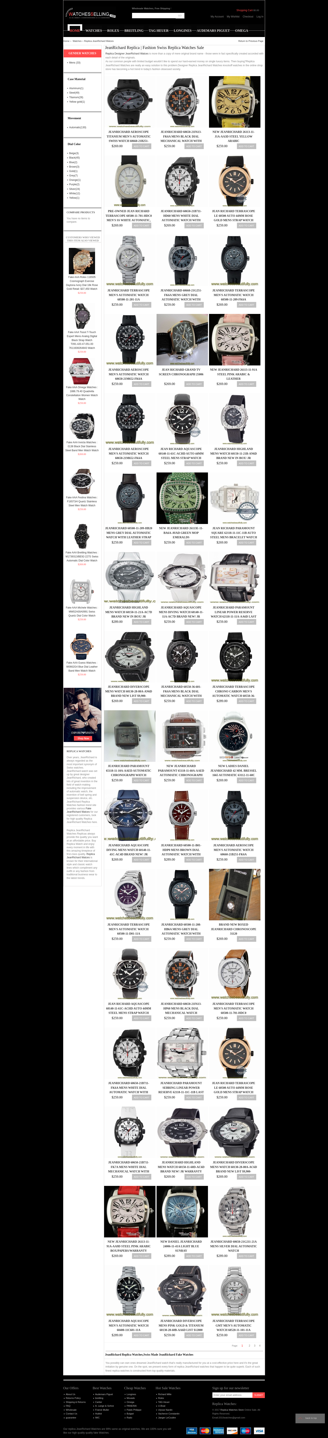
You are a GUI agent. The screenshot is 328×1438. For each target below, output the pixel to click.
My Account (217, 16)
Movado (131, 1398)
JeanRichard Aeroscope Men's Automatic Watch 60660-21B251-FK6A (233, 850)
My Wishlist (233, 16)
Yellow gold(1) (77, 101)
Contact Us (71, 1413)
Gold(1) (73, 171)
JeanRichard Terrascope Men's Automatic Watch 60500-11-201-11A (128, 295)
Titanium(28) (76, 97)
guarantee (71, 1417)
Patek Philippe (134, 1410)
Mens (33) (75, 62)
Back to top (311, 1418)
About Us (70, 1394)
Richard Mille (165, 1394)
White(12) (74, 193)
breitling (99, 1398)
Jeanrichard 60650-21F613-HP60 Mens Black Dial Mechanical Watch (181, 1008)
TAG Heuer (164, 1402)
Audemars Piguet (104, 1394)
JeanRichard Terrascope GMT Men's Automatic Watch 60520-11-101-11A (233, 1325)
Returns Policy (73, 1398)
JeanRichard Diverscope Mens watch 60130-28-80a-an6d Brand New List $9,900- (128, 691)
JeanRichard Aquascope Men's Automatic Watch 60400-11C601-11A (128, 1325)
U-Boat (161, 1406)
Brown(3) (74, 166)
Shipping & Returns (76, 1402)
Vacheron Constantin (169, 1413)
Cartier (98, 1402)
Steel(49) (74, 92)
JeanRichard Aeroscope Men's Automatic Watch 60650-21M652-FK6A (128, 374)
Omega (130, 1402)
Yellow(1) (74, 197)
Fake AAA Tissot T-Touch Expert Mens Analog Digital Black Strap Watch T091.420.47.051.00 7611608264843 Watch (82, 340)
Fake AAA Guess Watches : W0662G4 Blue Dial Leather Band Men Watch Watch (82, 666)
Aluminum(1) (76, 88)
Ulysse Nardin (165, 1410)
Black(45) (74, 157)
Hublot (98, 1413)
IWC (97, 1417)
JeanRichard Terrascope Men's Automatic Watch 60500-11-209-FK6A (233, 295)
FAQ (68, 1406)
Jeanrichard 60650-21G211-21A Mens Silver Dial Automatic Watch (233, 1246)
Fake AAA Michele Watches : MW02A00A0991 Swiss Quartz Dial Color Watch (82, 611)
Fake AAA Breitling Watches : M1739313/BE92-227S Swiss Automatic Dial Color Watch (81, 556)
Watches (77, 41)
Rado (129, 1417)
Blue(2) (73, 162)
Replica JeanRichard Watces (99, 41)
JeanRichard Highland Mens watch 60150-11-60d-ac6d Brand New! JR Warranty (181, 1167)
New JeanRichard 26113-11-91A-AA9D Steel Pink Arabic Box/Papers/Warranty (129, 1246)
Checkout (248, 16)
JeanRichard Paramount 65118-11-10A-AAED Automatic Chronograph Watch (128, 771)
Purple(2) (74, 184)
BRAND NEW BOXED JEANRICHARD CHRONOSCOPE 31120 (233, 929)
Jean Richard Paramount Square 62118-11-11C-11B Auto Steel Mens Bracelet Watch (233, 533)
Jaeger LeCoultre (167, 1417)
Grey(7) (73, 175)
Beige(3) (74, 153)
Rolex (161, 1398)
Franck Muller (102, 1410)
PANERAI (132, 1406)
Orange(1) (75, 180)
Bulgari (130, 1413)
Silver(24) (74, 189)
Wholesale (71, 1410)
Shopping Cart (245, 10)
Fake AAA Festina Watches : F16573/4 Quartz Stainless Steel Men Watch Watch (82, 501)
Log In (259, 16)
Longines (131, 1394)
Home (66, 41)
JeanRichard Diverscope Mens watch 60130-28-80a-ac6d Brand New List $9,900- (233, 1167)
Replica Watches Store (232, 1410)
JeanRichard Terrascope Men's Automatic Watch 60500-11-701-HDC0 (233, 1008)
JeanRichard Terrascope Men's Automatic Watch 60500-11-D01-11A (128, 929)
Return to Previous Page (251, 41)
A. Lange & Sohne (104, 1406)
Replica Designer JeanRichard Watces (127, 53)
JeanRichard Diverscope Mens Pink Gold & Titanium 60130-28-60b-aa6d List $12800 (181, 1325)
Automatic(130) (77, 127)
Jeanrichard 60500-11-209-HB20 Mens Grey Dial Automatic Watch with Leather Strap (128, 533)
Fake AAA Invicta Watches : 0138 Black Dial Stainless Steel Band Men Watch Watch (82, 446)
